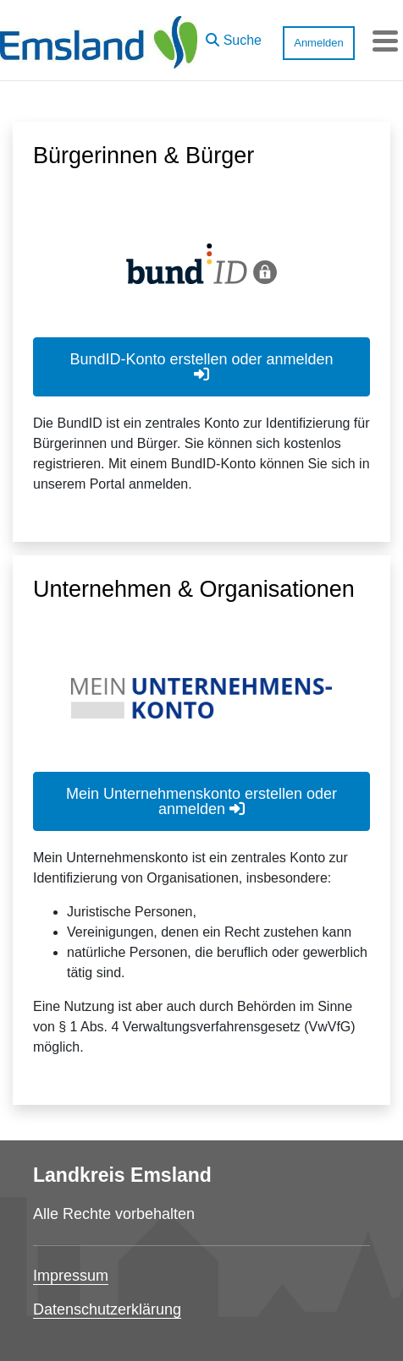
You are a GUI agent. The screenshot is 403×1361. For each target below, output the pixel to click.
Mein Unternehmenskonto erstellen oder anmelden (201, 801)
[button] (233, 36)
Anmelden (319, 42)
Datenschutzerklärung (107, 1309)
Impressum (70, 1275)
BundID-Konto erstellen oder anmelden (201, 366)
